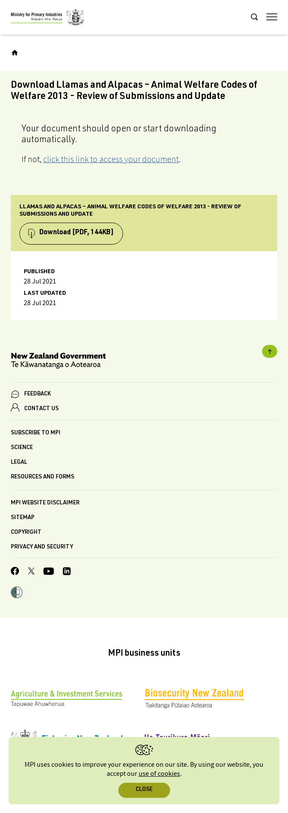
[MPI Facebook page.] (15, 572)
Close (144, 790)
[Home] (15, 53)
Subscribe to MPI (35, 433)
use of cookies (159, 773)
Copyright (26, 533)
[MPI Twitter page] (31, 572)
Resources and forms (42, 477)
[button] (16, 593)
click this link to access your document (111, 159)
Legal (19, 462)
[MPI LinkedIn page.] (67, 572)
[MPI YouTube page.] (48, 572)
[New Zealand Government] (144, 362)
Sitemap (23, 518)
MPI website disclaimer (45, 503)
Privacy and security (42, 547)
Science (22, 448)
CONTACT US (41, 409)
